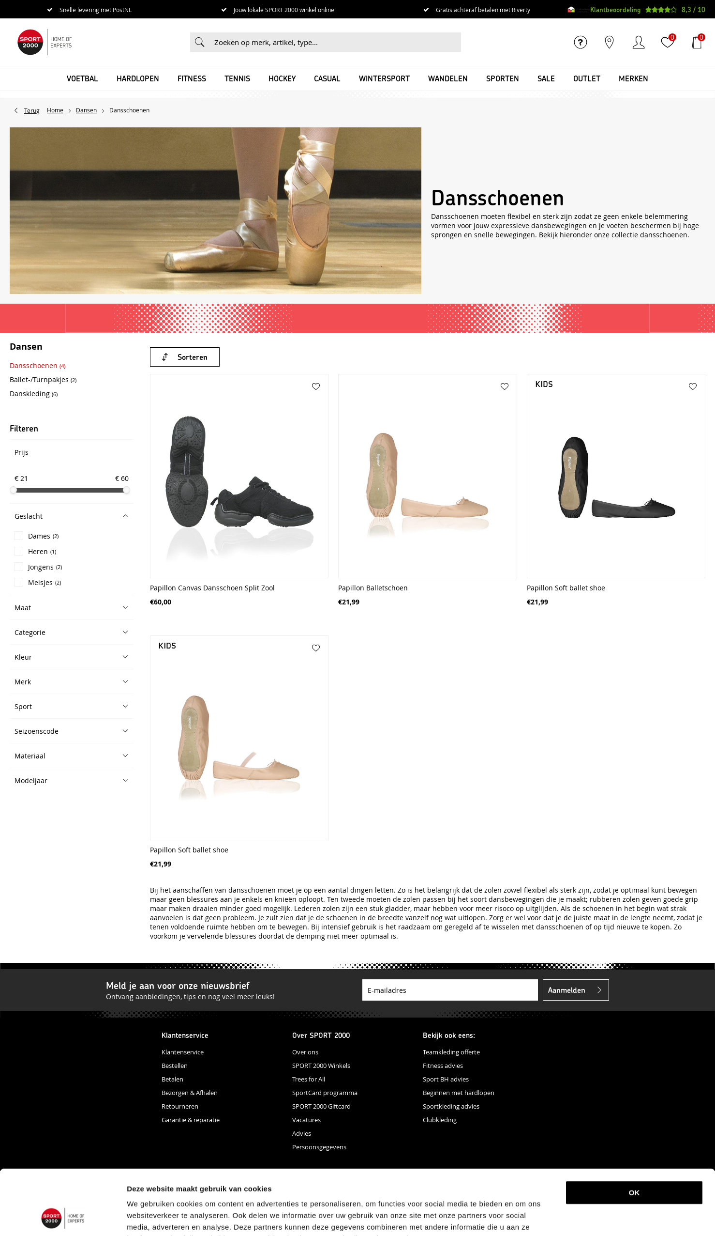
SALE (546, 78)
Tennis (237, 78)
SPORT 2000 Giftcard (321, 1106)
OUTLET (586, 78)
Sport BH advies (446, 1079)
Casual (327, 78)
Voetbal (82, 78)
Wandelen (448, 78)
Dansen (26, 347)
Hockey (282, 78)
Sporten (502, 78)
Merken (633, 78)
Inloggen (638, 42)
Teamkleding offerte (451, 1052)
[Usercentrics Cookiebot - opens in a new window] (62, 1217)
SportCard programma (325, 1092)
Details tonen (510, 1217)
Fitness (192, 78)
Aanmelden (566, 990)
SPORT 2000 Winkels (321, 1065)
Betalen (172, 1079)
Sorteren (193, 357)
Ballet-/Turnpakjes (43, 379)
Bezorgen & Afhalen (190, 1092)
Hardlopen (138, 78)
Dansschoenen (37, 365)
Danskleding (34, 393)
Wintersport (384, 78)
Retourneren (180, 1106)
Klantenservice (183, 1052)
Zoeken (199, 42)
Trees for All (308, 1079)
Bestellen (175, 1065)
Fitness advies (443, 1065)
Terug (32, 110)
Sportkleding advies (451, 1106)
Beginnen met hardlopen (458, 1092)
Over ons (305, 1052)
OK (634, 1132)
